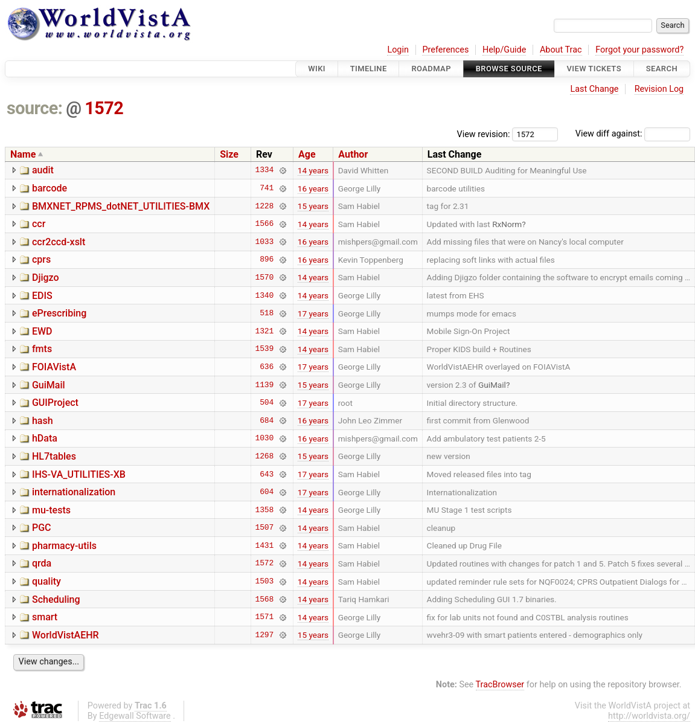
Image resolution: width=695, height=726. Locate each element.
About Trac (561, 50)
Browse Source (509, 68)
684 (267, 420)
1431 (264, 545)
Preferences (445, 50)
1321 (264, 331)
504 (267, 402)
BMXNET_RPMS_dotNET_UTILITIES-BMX (121, 206)
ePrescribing (59, 313)
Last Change (594, 89)
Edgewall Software (135, 716)
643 (267, 474)
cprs (41, 259)
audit (43, 170)
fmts (42, 349)
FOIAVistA (54, 367)
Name (23, 154)
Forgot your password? (639, 50)
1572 (104, 108)
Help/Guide (504, 50)
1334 (264, 170)
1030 (264, 438)
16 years (313, 188)
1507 (264, 527)
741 (267, 188)
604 (267, 492)
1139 (264, 384)
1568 (264, 599)
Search (661, 68)
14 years (313, 170)
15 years (313, 206)
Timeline (368, 68)
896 (267, 259)
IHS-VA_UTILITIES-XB (79, 474)
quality (46, 581)
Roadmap (431, 68)
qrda (41, 563)
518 (267, 313)
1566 (264, 224)
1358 (264, 509)
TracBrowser (500, 684)
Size (229, 154)
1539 (264, 349)
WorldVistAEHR (65, 635)
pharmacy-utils (64, 545)
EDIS (42, 295)
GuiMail (48, 385)
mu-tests (51, 510)
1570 (264, 277)
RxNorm (507, 224)
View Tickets (594, 68)
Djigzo (45, 277)
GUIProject (55, 402)
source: (35, 108)
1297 (264, 634)
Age (307, 154)
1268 (264, 456)
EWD (42, 331)
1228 (264, 206)
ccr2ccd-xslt (58, 242)
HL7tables (54, 456)
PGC (41, 527)
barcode (49, 188)
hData (44, 438)
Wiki (316, 68)
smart (44, 617)
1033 (264, 241)
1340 (264, 295)
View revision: (483, 134)
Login (398, 50)
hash (42, 420)
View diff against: (632, 134)
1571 (264, 617)
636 (267, 366)
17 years (313, 313)
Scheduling (56, 599)
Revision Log (659, 89)
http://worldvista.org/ (649, 716)
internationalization (73, 492)
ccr (38, 224)
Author (353, 154)
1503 (264, 581)
